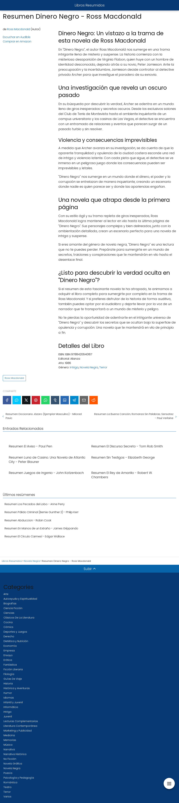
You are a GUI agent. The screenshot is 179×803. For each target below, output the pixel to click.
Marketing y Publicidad (17, 730)
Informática (10, 707)
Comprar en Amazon (17, 41)
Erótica (7, 660)
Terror (103, 367)
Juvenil (7, 716)
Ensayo (8, 655)
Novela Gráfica (12, 763)
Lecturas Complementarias (20, 721)
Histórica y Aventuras (16, 688)
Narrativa (9, 749)
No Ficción (9, 759)
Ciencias (8, 613)
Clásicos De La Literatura (18, 617)
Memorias (9, 740)
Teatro (7, 787)
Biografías (9, 603)
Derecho (8, 636)
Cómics (8, 627)
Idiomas (8, 697)
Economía (10, 646)
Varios (7, 796)
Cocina (8, 622)
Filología (8, 674)
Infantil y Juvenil (13, 702)
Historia (8, 683)
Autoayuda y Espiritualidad (20, 599)
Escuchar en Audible (16, 37)
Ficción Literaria (13, 669)
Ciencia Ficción (12, 608)
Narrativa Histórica (14, 754)
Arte (5, 594)
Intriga (74, 367)
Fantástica (10, 664)
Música (7, 744)
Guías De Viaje (12, 679)
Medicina (9, 735)
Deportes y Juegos (15, 631)
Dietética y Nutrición (15, 641)
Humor (7, 693)
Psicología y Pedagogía (18, 777)
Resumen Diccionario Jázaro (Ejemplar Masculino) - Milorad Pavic (44, 416)
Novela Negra (89, 367)
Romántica (10, 782)
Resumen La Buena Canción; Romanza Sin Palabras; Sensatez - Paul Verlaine (133, 416)
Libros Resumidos (90, 5)
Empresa (9, 650)
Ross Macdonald (18, 29)
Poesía (7, 773)
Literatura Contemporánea (20, 726)
